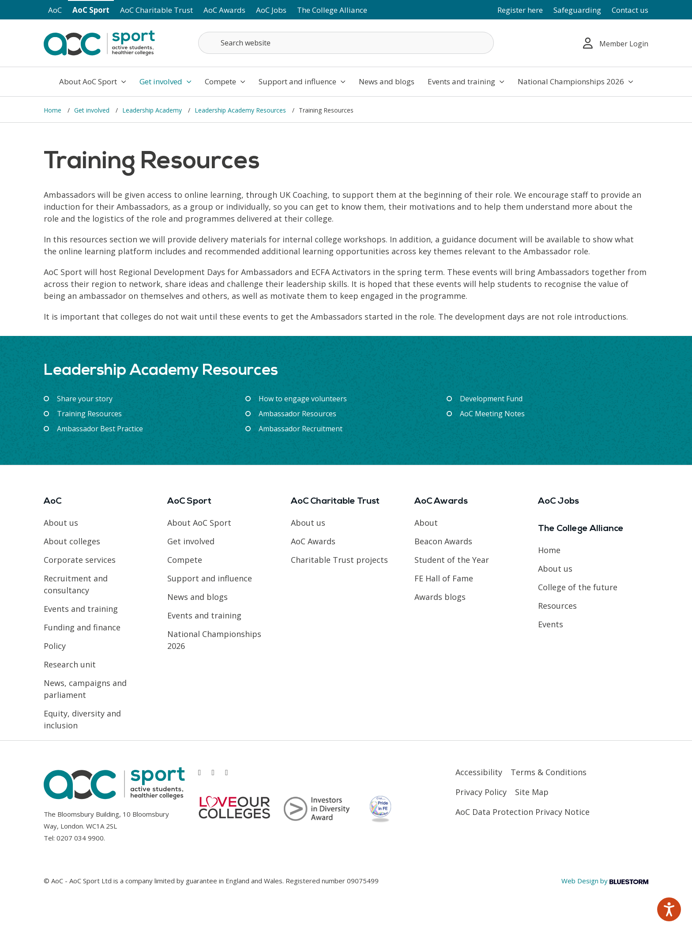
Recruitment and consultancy (76, 584)
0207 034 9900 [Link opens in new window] (80, 837)
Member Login (615, 43)
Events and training (466, 81)
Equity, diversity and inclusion (82, 719)
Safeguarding (577, 10)
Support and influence (302, 81)
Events (550, 624)
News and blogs (386, 81)
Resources (557, 605)
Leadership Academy (153, 110)
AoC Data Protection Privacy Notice (522, 812)
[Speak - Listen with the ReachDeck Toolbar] (669, 909)
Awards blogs (440, 597)
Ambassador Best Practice (100, 428)
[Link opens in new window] (199, 772)
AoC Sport (90, 10)
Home (53, 110)
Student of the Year (451, 559)
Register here (520, 10)
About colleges (72, 541)
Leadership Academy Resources (241, 110)
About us (61, 522)
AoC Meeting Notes (492, 413)
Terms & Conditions (549, 772)
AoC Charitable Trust (156, 10)
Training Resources (89, 413)
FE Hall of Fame (443, 578)
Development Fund (491, 398)
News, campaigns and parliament (85, 689)
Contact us (630, 10)
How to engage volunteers (303, 398)
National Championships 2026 (575, 81)
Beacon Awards (443, 541)
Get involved (165, 81)
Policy (55, 646)
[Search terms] (346, 43)
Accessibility (478, 772)
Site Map (532, 792)
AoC (55, 10)
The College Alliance (332, 10)
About (426, 522)
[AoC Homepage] (99, 42)
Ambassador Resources (297, 413)
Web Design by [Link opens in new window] (604, 880)
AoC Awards (224, 10)
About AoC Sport (92, 81)
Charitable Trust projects (339, 559)
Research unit (70, 664)
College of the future (577, 587)
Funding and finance (82, 627)
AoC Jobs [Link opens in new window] (271, 10)
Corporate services (80, 559)
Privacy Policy (481, 792)
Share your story (85, 398)
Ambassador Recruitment (300, 428)
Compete (225, 81)
